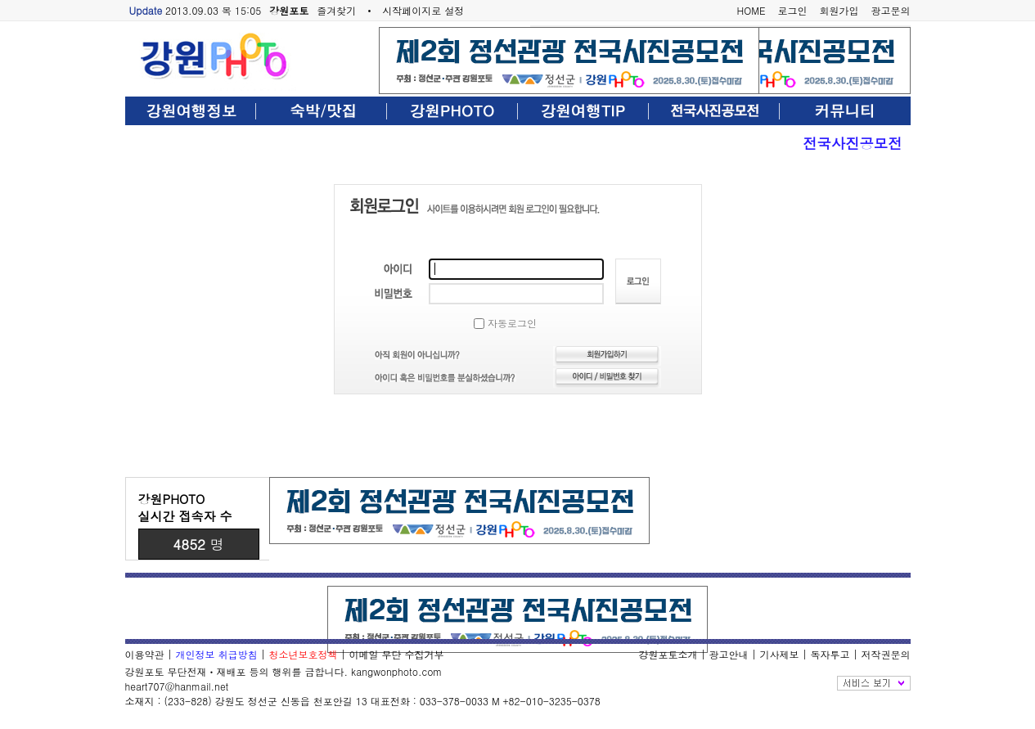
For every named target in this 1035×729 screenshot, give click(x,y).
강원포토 (288, 10)
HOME (751, 10)
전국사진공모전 (852, 143)
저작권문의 (886, 654)
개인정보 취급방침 (217, 654)
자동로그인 (505, 323)
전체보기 (874, 683)
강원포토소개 (667, 654)
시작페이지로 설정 (423, 10)
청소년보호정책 (303, 654)
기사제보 (779, 654)
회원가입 (839, 10)
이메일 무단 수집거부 (396, 654)
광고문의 (891, 10)
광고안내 (728, 654)
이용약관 (144, 654)
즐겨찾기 (336, 10)
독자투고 (829, 654)
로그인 (793, 10)
